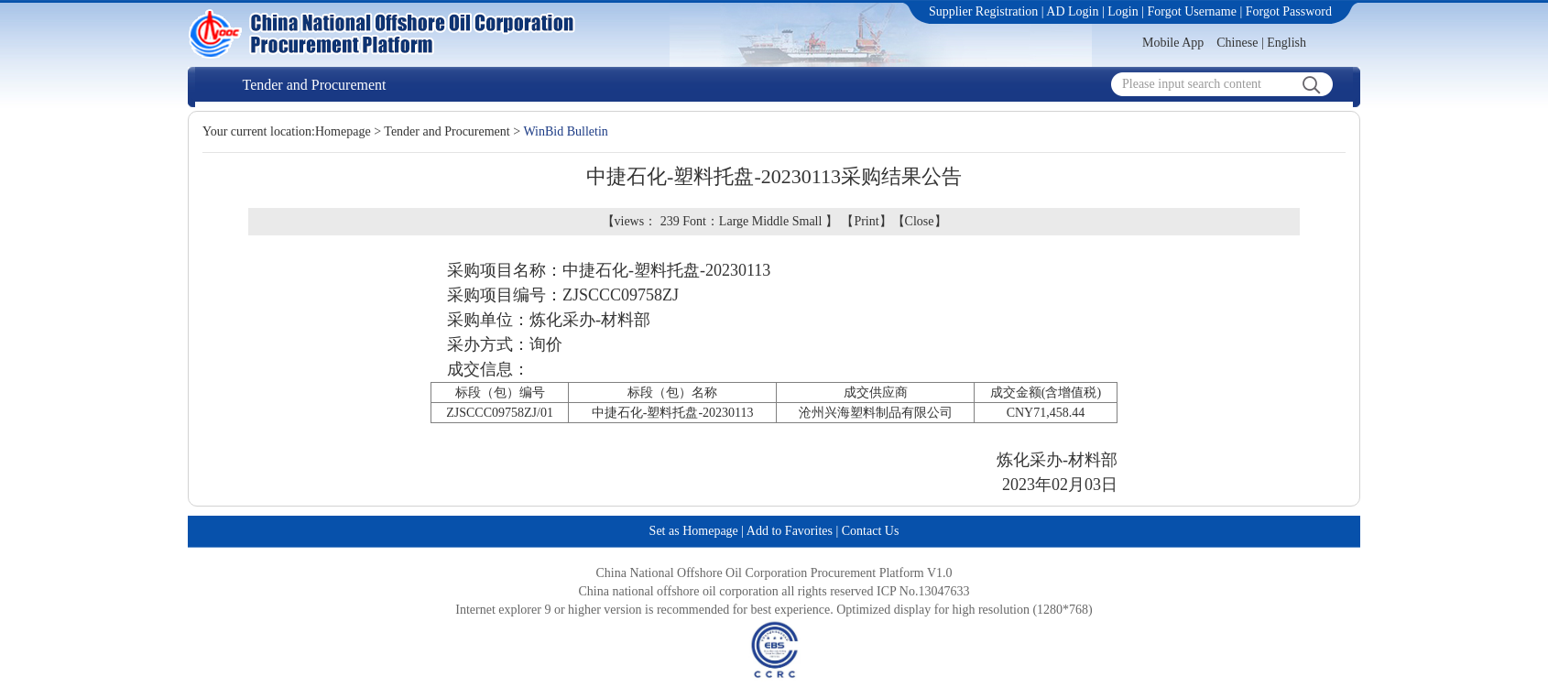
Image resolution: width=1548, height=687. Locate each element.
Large (733, 221)
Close (919, 221)
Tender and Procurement (314, 85)
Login (1122, 11)
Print (866, 221)
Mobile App (1173, 42)
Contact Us (870, 531)
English (1286, 42)
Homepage (343, 131)
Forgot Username (1192, 11)
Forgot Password (1289, 11)
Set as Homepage (693, 531)
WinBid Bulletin (565, 131)
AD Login (1072, 11)
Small (807, 221)
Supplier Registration (983, 11)
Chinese (1237, 42)
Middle (770, 221)
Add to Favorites (790, 531)
